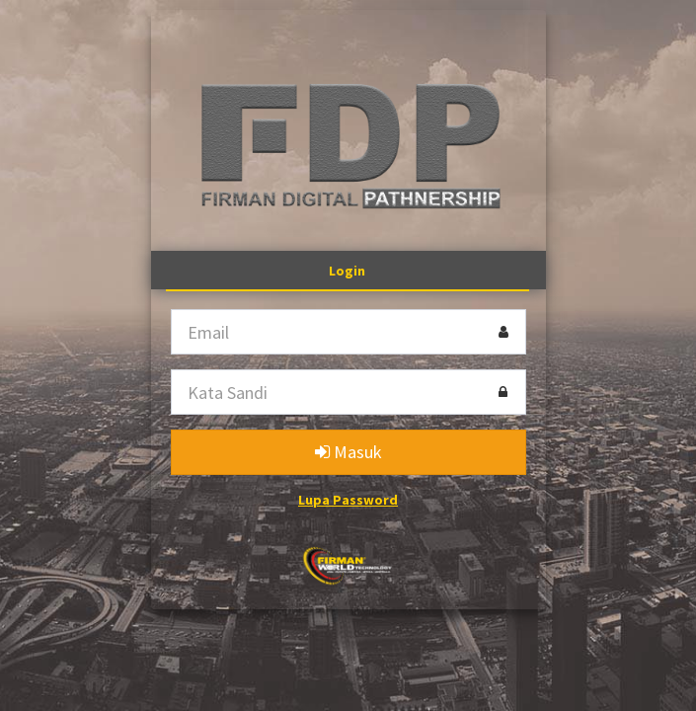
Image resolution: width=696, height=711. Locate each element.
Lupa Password (348, 500)
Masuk (348, 451)
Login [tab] (347, 270)
